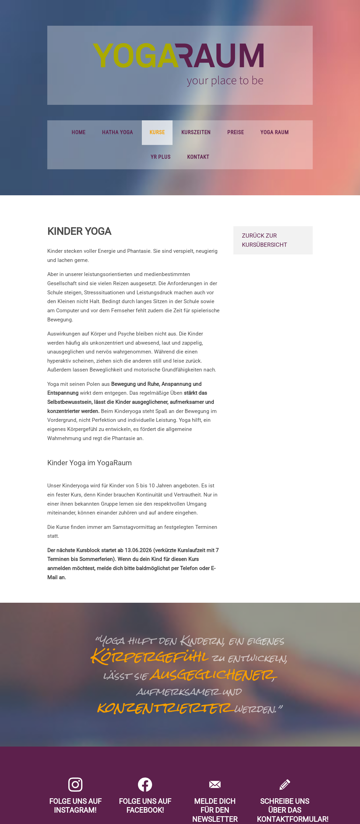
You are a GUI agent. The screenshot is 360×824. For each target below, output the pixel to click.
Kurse (157, 132)
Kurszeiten (196, 132)
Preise (235, 132)
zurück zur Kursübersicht (264, 240)
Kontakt (198, 157)
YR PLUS (161, 157)
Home (78, 132)
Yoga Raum (274, 132)
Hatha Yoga (117, 132)
